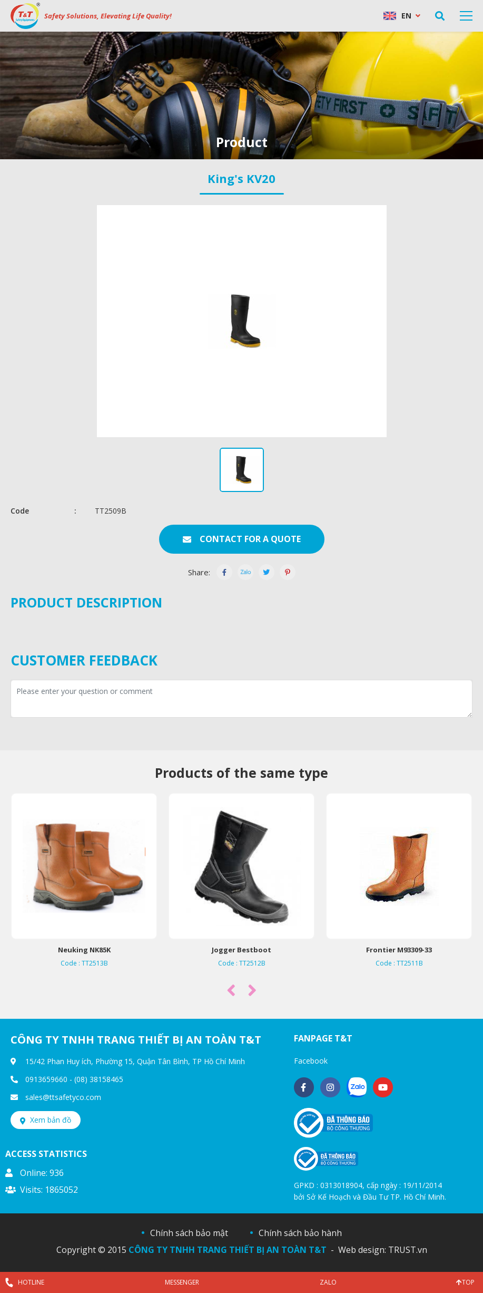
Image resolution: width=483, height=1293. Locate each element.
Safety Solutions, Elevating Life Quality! (108, 16)
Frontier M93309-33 (400, 949)
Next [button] (252, 989)
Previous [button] (231, 989)
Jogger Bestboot (242, 949)
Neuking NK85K (84, 949)
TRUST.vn (407, 1250)
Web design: (362, 1250)
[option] (241, 95)
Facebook (311, 1061)
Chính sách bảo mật (189, 1233)
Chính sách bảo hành (300, 1233)
